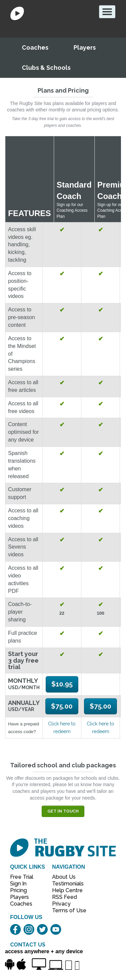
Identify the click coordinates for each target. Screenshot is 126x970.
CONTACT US (27, 944)
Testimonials (65, 883)
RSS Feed (65, 897)
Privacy (61, 904)
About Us (64, 877)
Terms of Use (65, 910)
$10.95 (62, 684)
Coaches (35, 47)
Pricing (18, 890)
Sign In (18, 883)
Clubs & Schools (46, 67)
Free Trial (21, 877)
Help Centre (65, 890)
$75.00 (62, 706)
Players (85, 47)
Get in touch (63, 811)
